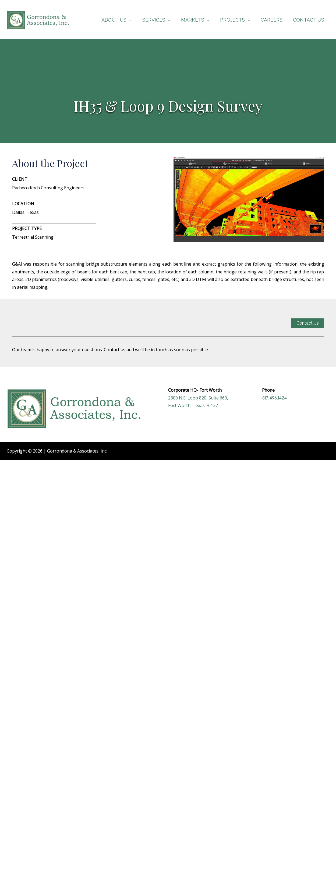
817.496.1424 (274, 398)
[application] (133, 20)
